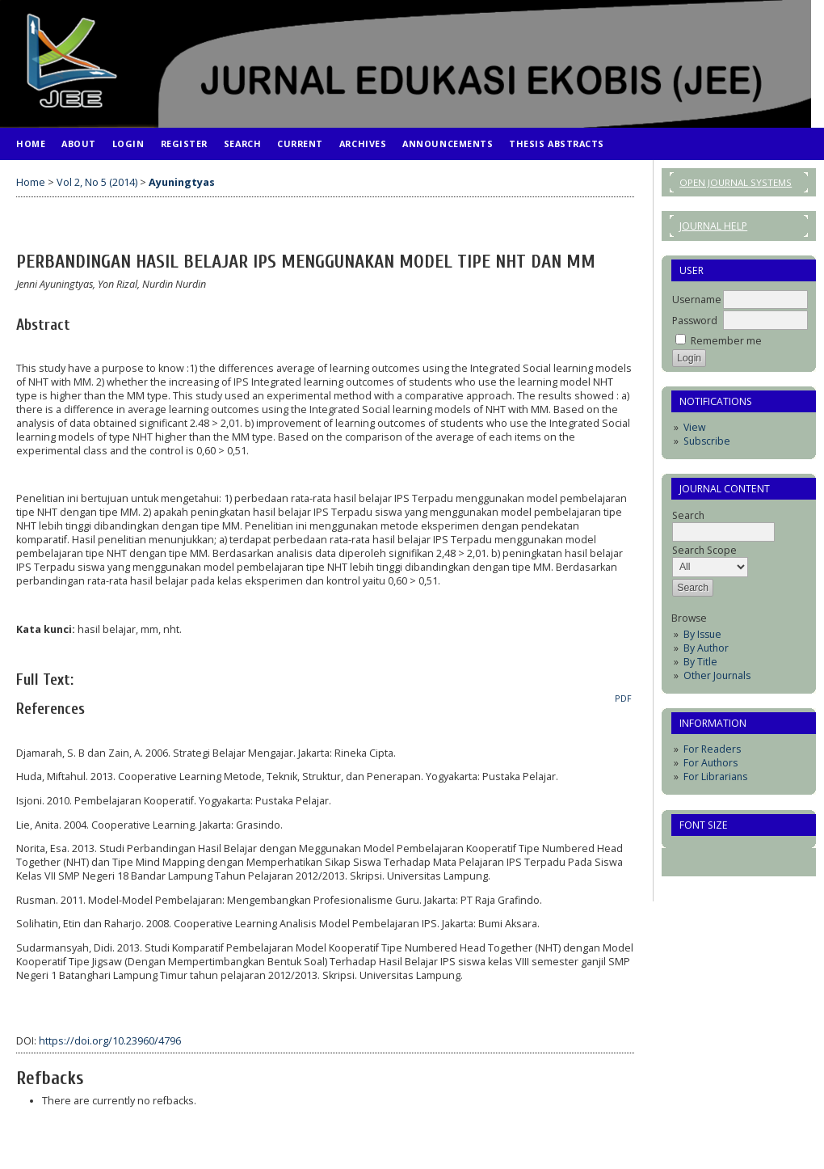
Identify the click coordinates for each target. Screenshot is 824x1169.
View (694, 427)
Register (184, 143)
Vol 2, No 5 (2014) (97, 182)
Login (128, 143)
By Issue (702, 634)
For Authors (710, 763)
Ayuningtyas (182, 182)
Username (696, 299)
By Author (706, 648)
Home (30, 143)
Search (242, 143)
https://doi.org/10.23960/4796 (110, 1041)
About (78, 143)
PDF (623, 698)
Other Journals (716, 675)
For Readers (712, 749)
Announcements (447, 143)
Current (300, 143)
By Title (700, 662)
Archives (362, 143)
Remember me (726, 341)
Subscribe (706, 441)
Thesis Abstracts (556, 143)
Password (694, 320)
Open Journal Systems (735, 182)
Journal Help (713, 226)
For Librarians (715, 776)
